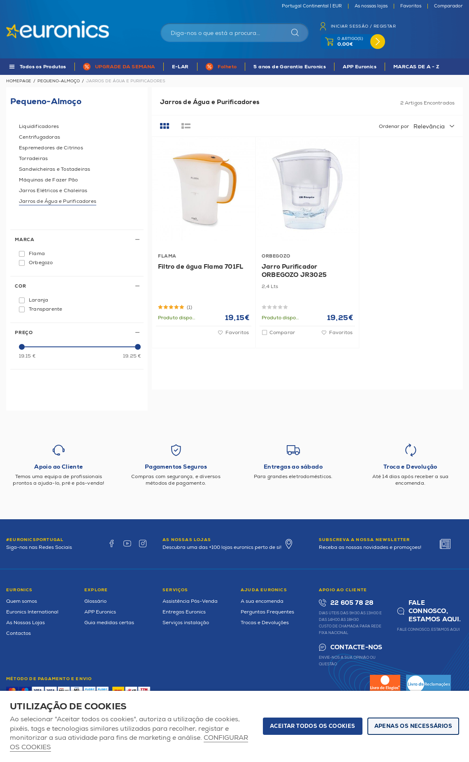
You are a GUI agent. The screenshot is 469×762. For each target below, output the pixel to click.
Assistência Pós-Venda (190, 601)
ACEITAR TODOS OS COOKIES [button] (312, 726)
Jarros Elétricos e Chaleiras (53, 191)
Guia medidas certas (109, 623)
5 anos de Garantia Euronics (289, 67)
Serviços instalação (186, 623)
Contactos (18, 633)
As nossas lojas (371, 6)
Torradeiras (33, 159)
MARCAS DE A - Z (416, 67)
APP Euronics (359, 67)
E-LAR (180, 67)
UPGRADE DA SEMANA (125, 67)
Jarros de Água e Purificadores (57, 201)
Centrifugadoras (39, 137)
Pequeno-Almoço (58, 81)
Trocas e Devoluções (265, 623)
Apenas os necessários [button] (413, 726)
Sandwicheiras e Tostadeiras (54, 169)
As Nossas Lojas (25, 623)
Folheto (227, 67)
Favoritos (410, 6)
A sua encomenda (262, 601)
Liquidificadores (39, 126)
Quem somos (21, 601)
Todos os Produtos (43, 67)
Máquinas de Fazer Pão (48, 180)
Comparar (282, 333)
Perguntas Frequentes (267, 612)
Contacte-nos (356, 647)
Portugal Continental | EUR (312, 6)
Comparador (448, 6)
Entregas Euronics (184, 612)
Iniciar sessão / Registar (363, 26)
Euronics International (32, 612)
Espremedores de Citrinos (51, 148)
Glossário (95, 601)
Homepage (18, 81)
